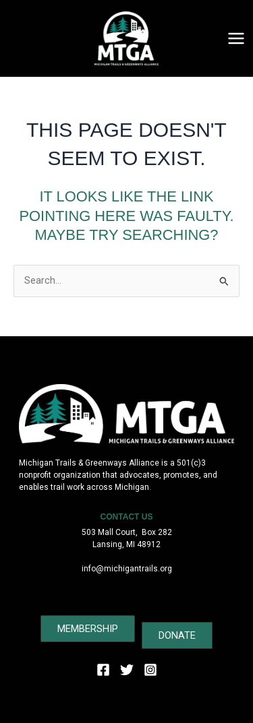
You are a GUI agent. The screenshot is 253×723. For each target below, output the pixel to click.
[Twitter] (127, 670)
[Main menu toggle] (236, 38)
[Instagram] (150, 670)
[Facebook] (103, 670)
